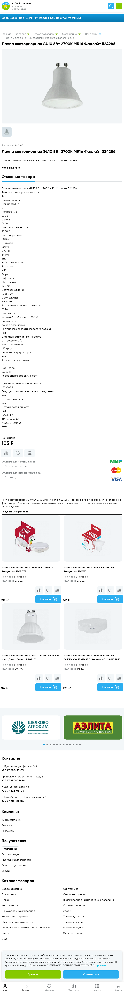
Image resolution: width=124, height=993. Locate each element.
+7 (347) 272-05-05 (21, 3)
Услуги (6, 870)
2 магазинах (76, 576)
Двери (67, 910)
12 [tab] (80, 744)
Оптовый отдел (11, 854)
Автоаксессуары (73, 927)
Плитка (6, 933)
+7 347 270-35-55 (13, 770)
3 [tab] (50, 744)
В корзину (48, 599)
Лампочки (93, 33)
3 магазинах (14, 576)
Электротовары (46, 33)
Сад (4, 938)
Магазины (10, 848)
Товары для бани (73, 916)
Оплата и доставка (14, 865)
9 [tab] (70, 744)
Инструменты (10, 905)
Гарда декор (9, 894)
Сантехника (70, 888)
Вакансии (8, 825)
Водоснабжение (12, 888)
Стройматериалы (74, 905)
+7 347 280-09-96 (13, 780)
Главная (6, 33)
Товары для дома (74, 922)
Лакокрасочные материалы (19, 910)
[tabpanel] (31, 727)
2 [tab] (47, 744)
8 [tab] (67, 744)
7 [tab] (63, 744)
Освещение (71, 33)
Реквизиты (8, 830)
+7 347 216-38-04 (13, 801)
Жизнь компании (11, 819)
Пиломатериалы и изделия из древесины (88, 899)
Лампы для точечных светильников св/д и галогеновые (40, 37)
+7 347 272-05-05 (13, 790)
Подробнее (99, 965)
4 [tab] (54, 744)
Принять (33, 974)
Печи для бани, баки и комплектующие (26, 927)
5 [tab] (57, 744)
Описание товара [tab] (18, 176)
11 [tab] (77, 744)
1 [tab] (44, 744)
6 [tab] (60, 744)
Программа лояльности (16, 859)
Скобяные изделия (74, 894)
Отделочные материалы (17, 922)
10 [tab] (73, 744)
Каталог (22, 33)
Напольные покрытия (15, 916)
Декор (6, 899)
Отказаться (91, 974)
